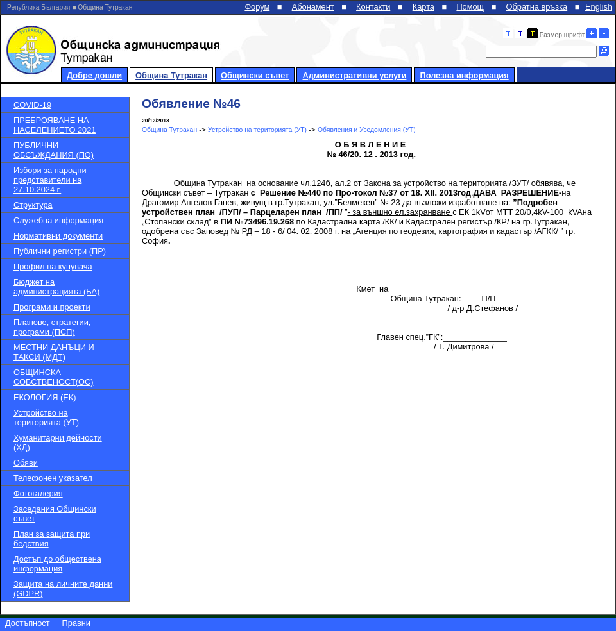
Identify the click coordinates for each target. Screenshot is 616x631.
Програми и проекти (51, 307)
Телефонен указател (52, 478)
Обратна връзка (537, 7)
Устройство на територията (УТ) (46, 417)
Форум (257, 7)
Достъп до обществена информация (57, 563)
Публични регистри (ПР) (59, 251)
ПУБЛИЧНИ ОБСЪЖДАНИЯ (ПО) (53, 150)
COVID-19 (32, 105)
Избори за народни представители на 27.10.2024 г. (50, 179)
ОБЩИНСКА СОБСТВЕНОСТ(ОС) (53, 377)
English (598, 7)
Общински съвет (255, 75)
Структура (33, 205)
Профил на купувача (52, 266)
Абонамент (313, 7)
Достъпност (27, 623)
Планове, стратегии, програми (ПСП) (51, 327)
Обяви (25, 462)
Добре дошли (94, 75)
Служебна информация (58, 220)
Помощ (470, 7)
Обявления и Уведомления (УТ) (367, 129)
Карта (423, 7)
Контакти (373, 7)
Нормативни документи (58, 235)
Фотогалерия (38, 493)
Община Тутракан (171, 75)
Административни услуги (354, 75)
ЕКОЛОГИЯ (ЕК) (44, 397)
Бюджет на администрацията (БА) (56, 286)
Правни (76, 623)
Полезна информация (464, 75)
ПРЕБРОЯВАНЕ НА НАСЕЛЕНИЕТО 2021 (54, 125)
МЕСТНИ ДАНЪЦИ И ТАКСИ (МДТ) (53, 352)
